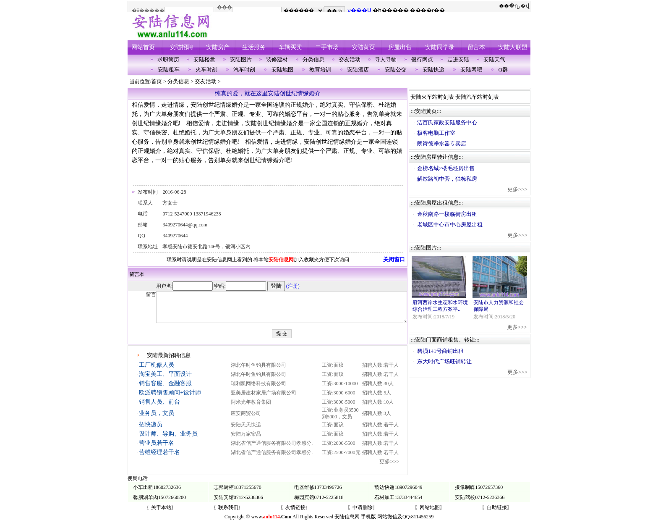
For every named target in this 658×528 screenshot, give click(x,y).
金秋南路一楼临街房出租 (450, 214)
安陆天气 (494, 59)
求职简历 (168, 59)
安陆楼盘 (204, 59)
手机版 (368, 523)
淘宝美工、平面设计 (164, 380)
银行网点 (422, 59)
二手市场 (327, 47)
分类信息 (313, 59)
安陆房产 (218, 47)
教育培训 (320, 69)
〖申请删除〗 (362, 514)
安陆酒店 (358, 69)
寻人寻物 (386, 59)
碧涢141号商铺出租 (443, 351)
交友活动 (349, 59)
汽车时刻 (244, 69)
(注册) (269, 286)
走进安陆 (458, 59)
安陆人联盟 (512, 47)
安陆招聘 (181, 47)
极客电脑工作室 (439, 133)
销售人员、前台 (159, 408)
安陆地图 (282, 69)
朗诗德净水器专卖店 (444, 143)
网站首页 (143, 47)
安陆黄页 (363, 47)
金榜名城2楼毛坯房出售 (449, 168)
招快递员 (150, 431)
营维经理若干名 (159, 458)
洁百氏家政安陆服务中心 (450, 122)
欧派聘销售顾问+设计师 (169, 399)
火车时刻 (206, 69)
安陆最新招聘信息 (169, 361)
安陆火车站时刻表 (435, 97)
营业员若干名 (156, 449)
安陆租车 (169, 69)
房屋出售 (400, 47)
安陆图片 (241, 59)
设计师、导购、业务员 (167, 440)
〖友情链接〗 (295, 514)
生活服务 (254, 47)
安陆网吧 (471, 69)
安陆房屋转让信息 (440, 157)
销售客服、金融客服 (164, 389)
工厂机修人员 (156, 371)
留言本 (476, 47)
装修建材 (277, 59)
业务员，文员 (156, 419)
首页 (156, 81)
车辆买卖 (290, 47)
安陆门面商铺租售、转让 (448, 339)
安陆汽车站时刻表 (480, 97)
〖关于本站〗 (161, 514)
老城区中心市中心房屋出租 (453, 224)
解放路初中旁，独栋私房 (450, 179)
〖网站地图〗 (430, 514)
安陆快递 (433, 69)
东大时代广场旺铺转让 (447, 361)
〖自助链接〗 (497, 514)
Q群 (503, 69)
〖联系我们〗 (228, 514)
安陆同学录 (439, 47)
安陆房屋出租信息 (440, 203)
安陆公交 (396, 69)
